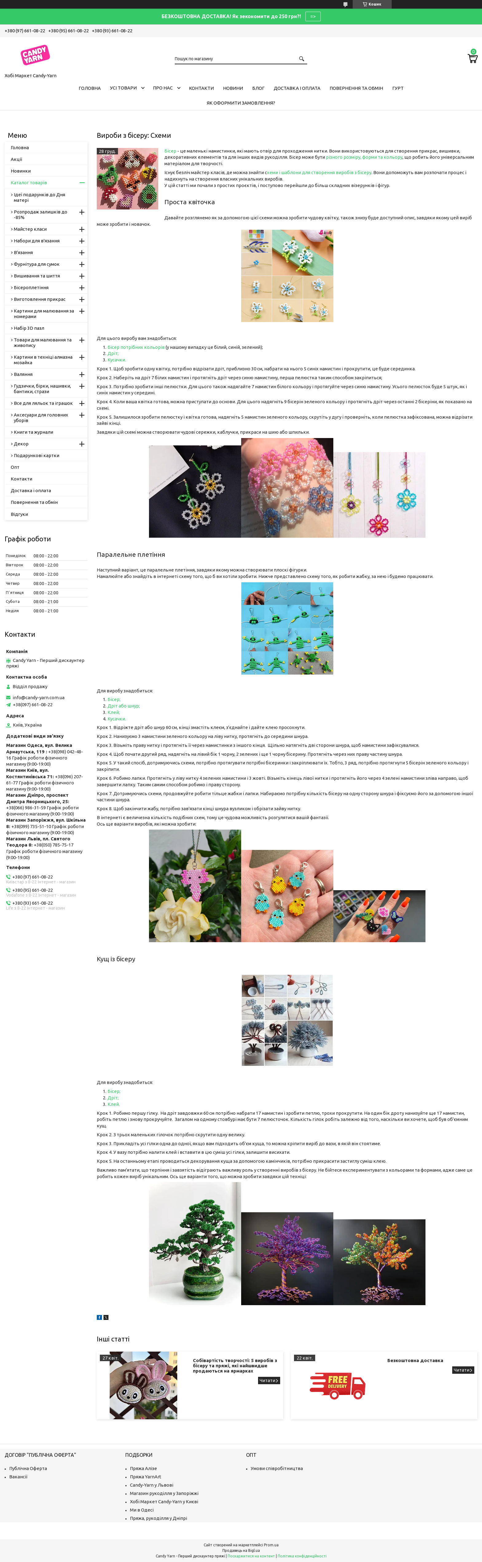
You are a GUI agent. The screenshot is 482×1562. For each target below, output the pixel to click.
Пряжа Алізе (143, 1468)
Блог (258, 88)
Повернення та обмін (356, 88)
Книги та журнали (33, 432)
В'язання (23, 252)
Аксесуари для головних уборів (41, 417)
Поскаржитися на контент (251, 1556)
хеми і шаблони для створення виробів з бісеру (319, 172)
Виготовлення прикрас (39, 299)
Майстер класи (30, 229)
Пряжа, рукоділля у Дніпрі (158, 1518)
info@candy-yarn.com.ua (39, 697)
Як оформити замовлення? (241, 103)
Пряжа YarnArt (145, 1476)
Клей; (114, 712)
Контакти (201, 88)
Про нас (163, 87)
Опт (15, 467)
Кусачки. (117, 359)
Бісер (170, 150)
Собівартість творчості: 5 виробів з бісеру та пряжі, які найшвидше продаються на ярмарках (235, 1365)
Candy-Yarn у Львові (151, 1485)
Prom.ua (271, 1545)
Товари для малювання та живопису (43, 342)
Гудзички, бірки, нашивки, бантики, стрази (42, 388)
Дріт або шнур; (124, 705)
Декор (21, 443)
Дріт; (113, 353)
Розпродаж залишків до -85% (40, 214)
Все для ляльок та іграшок (43, 403)
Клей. (114, 1104)
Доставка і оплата (297, 88)
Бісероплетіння (31, 287)
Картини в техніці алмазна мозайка (43, 359)
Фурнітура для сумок (37, 264)
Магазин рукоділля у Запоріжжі (164, 1493)
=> (313, 16)
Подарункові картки (36, 455)
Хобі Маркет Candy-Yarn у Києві (164, 1501)
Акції (16, 159)
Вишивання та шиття (37, 275)
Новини (233, 88)
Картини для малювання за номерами (44, 313)
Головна (90, 88)
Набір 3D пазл (29, 328)
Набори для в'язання (37, 240)
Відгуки (19, 514)
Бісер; (114, 699)
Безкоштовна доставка (415, 1360)
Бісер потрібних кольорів (137, 347)
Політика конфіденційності (302, 1556)
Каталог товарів (29, 182)
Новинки (21, 170)
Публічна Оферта (28, 1468)
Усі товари (123, 87)
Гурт (398, 88)
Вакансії (18, 1476)
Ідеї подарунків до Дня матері (39, 197)
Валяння (23, 374)
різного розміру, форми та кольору (364, 157)
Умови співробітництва (277, 1468)
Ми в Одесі (142, 1509)
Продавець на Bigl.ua (241, 1550)
